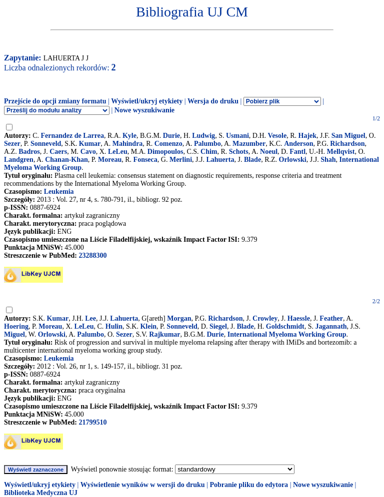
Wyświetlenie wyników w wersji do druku (142, 485)
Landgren (19, 159)
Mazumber (249, 143)
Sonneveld (45, 143)
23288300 (92, 255)
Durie (171, 135)
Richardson (347, 143)
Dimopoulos (166, 151)
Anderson (298, 143)
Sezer (12, 143)
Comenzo (168, 143)
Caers (58, 151)
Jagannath (331, 326)
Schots (238, 151)
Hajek (307, 135)
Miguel (14, 334)
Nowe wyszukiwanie (144, 110)
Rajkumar (164, 334)
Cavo (88, 151)
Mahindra (127, 143)
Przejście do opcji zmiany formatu (55, 101)
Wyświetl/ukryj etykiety (146, 101)
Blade (252, 159)
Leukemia (59, 191)
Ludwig (203, 135)
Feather (331, 318)
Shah (328, 159)
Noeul (269, 151)
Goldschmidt (285, 326)
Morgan (179, 318)
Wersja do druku (213, 101)
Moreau (110, 159)
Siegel (218, 326)
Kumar (90, 143)
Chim (208, 151)
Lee (90, 318)
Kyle (129, 135)
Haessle (299, 318)
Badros (29, 151)
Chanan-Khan (66, 159)
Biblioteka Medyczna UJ (41, 493)
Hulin (114, 326)
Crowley (265, 318)
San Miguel (349, 135)
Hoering (16, 326)
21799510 (92, 422)
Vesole (277, 135)
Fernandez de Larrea (72, 135)
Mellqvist (340, 151)
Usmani (237, 135)
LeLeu (118, 151)
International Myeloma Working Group (287, 334)
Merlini (181, 159)
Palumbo (207, 143)
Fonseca (146, 159)
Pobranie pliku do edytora (249, 485)
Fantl (298, 151)
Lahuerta (220, 159)
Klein (148, 326)
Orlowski (292, 159)
